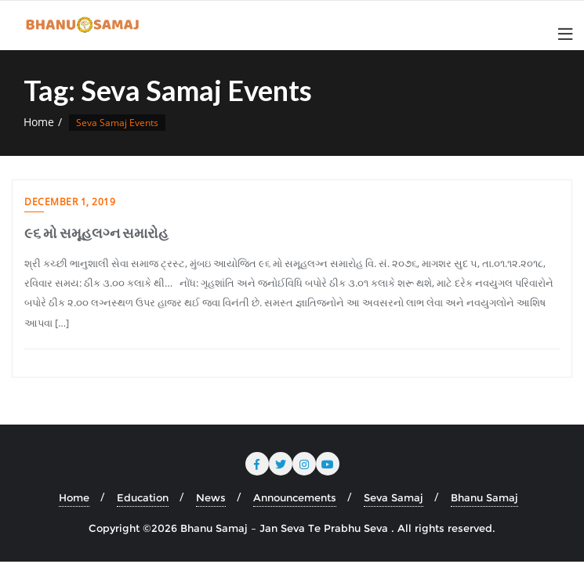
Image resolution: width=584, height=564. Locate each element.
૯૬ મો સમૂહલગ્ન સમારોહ (96, 232)
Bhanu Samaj (484, 497)
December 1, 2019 (69, 201)
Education (143, 497)
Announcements (294, 497)
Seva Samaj (393, 497)
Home (39, 121)
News (211, 497)
